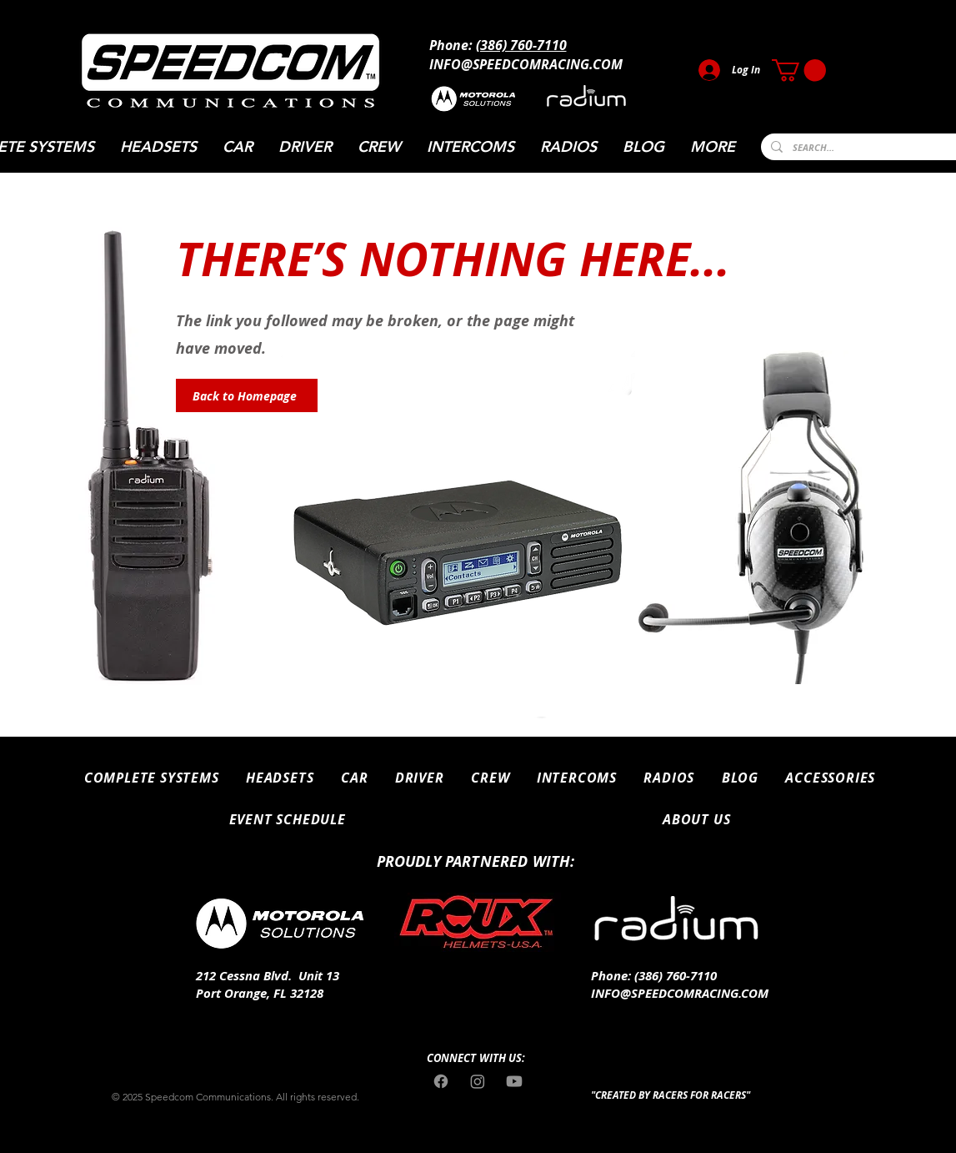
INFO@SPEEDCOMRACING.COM (526, 64)
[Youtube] (514, 1081)
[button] (799, 70)
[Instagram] (477, 1081)
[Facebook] (441, 1081)
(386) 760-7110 (521, 45)
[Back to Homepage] (247, 395)
